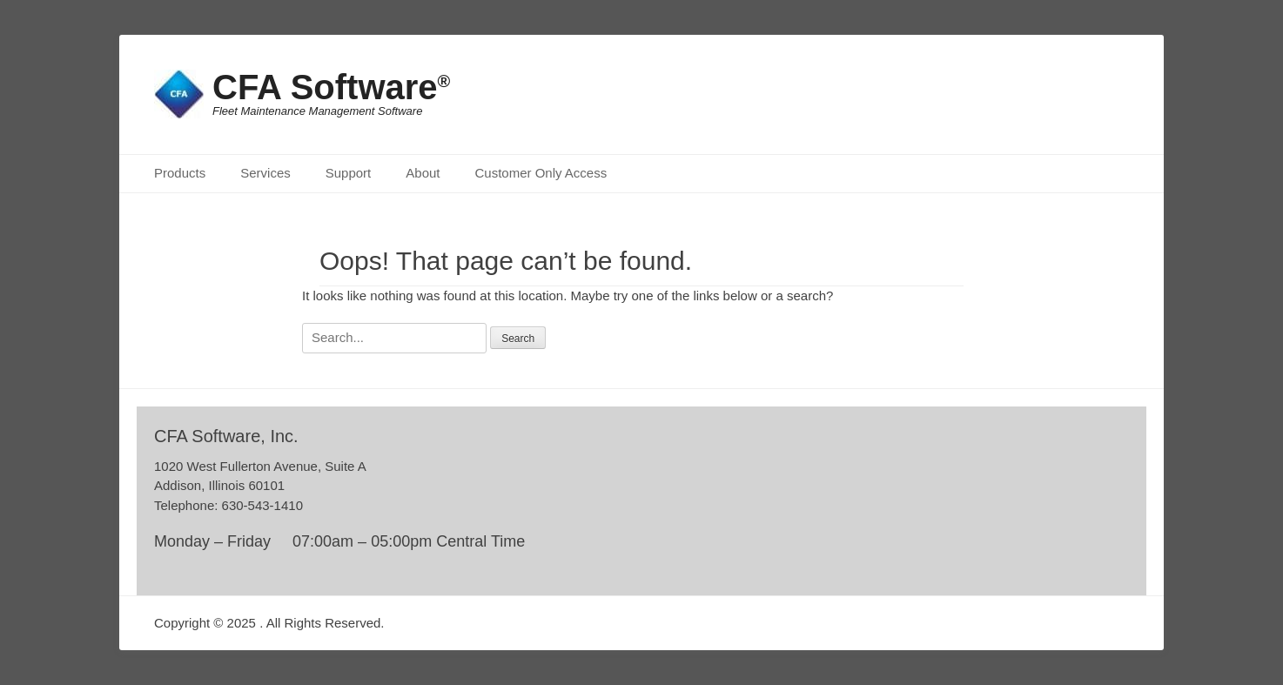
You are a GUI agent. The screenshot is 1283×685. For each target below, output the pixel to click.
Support (349, 172)
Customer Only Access (540, 172)
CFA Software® (331, 87)
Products (179, 172)
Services (265, 172)
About (423, 172)
